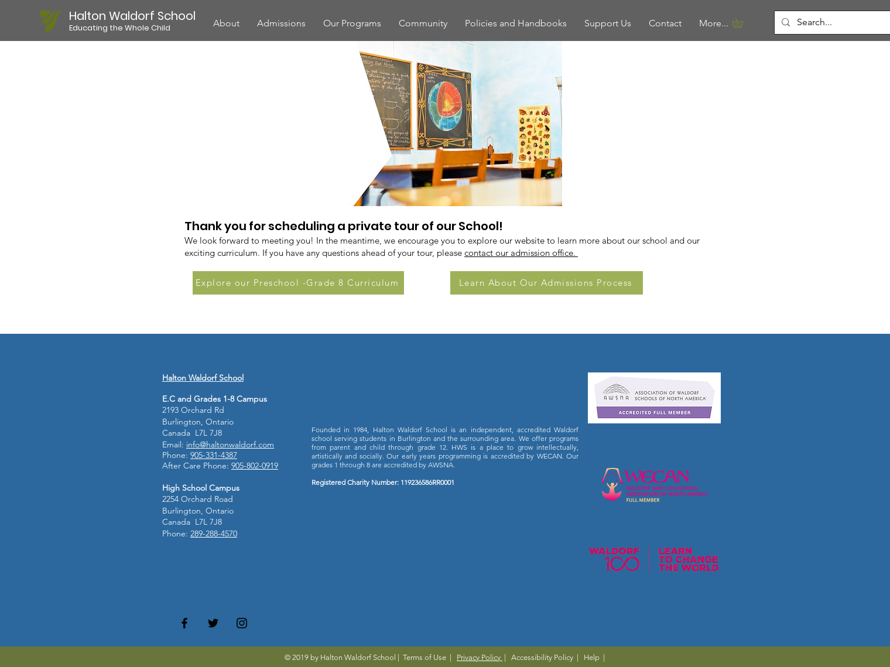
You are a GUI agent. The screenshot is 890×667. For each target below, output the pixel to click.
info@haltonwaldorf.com (230, 444)
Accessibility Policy (542, 657)
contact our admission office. (521, 252)
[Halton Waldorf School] (133, 15)
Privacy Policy (479, 657)
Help (592, 657)
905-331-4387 (213, 455)
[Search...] (836, 22)
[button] (352, 23)
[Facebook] (184, 623)
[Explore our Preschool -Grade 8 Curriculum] (298, 283)
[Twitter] (213, 623)
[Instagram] (242, 623)
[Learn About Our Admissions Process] (546, 283)
